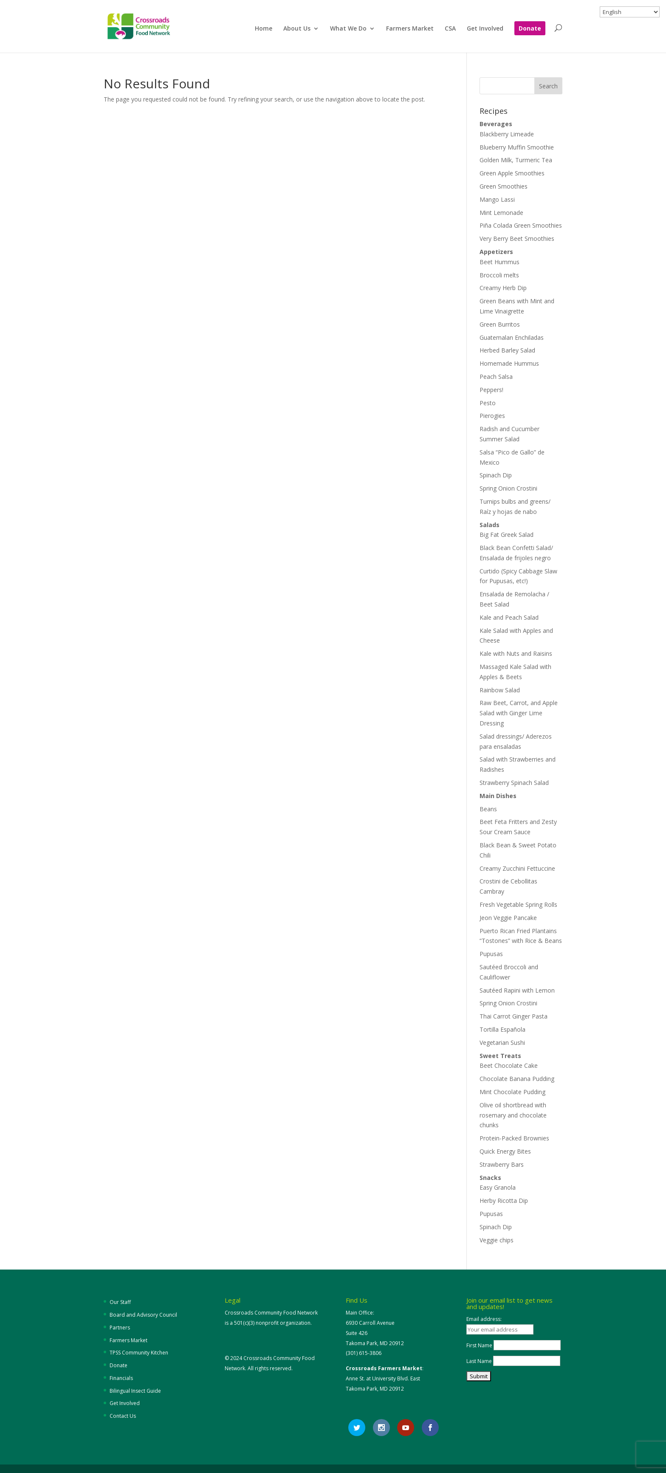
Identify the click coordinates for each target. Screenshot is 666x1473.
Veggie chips (497, 1240)
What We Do (348, 28)
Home (263, 28)
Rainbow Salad (500, 690)
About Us (296, 28)
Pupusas (491, 954)
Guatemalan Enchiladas (512, 337)
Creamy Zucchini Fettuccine (517, 868)
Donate (530, 28)
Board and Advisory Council (143, 1314)
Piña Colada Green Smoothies (521, 225)
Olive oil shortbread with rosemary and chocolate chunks (513, 1115)
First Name (479, 1345)
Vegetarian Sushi (502, 1042)
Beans (488, 809)
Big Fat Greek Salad (506, 535)
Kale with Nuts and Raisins (516, 653)
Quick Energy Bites (505, 1151)
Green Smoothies (504, 186)
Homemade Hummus (509, 363)
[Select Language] (630, 11)
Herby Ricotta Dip (504, 1200)
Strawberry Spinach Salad (514, 783)
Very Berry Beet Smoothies (517, 238)
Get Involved (485, 28)
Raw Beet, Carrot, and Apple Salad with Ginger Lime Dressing (519, 713)
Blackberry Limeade (507, 134)
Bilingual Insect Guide (135, 1390)
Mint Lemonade (501, 213)
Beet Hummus (499, 262)
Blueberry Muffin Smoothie (517, 147)
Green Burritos (500, 324)
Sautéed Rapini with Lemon (517, 990)
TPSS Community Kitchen (139, 1352)
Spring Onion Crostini (508, 488)
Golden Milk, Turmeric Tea (516, 160)
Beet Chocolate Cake (509, 1065)
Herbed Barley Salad (507, 350)
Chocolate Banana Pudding (517, 1079)
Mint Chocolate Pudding (512, 1092)
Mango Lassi (497, 199)
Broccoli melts (499, 275)
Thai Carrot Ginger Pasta (513, 1016)
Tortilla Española (502, 1029)
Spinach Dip (496, 475)
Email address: (484, 1319)
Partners (120, 1327)
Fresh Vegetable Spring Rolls (518, 904)
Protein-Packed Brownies (514, 1138)
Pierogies (492, 416)
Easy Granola (498, 1187)
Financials (121, 1378)
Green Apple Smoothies (512, 173)
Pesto (488, 403)
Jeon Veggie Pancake (508, 918)
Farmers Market (410, 28)
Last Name (479, 1361)
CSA (450, 28)
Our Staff (120, 1302)
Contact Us (123, 1415)
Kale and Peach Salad (509, 617)
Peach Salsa (496, 376)
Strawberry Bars (502, 1164)
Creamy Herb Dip (503, 288)
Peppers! (491, 390)
